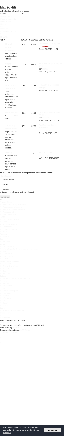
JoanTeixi (46, 131)
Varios (8, 153)
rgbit (44, 88)
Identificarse (5, 176)
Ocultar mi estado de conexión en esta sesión (17, 192)
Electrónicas (11, 112)
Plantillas (16, 328)
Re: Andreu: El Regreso (49, 85)
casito (44, 69)
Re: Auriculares (45, 152)
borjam (45, 155)
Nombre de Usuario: (7, 179)
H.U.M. (4, 36)
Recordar (4, 190)
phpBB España (24, 330)
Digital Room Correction (10, 47)
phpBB (15, 325)
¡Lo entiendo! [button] (52, 430)
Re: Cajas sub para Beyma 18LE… (50, 64)
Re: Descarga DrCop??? (49, 44)
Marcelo (45, 46)
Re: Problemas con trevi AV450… (49, 113)
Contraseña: (4, 184)
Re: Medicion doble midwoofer (47, 126)
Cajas (8, 64)
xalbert (45, 118)
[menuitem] (8, 19)
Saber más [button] (7, 433)
